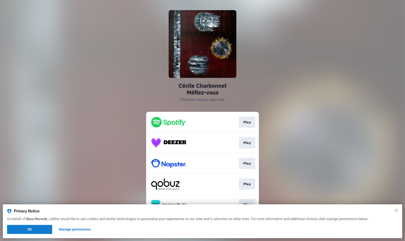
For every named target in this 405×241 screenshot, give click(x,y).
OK (29, 229)
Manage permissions (75, 229)
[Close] (396, 210)
